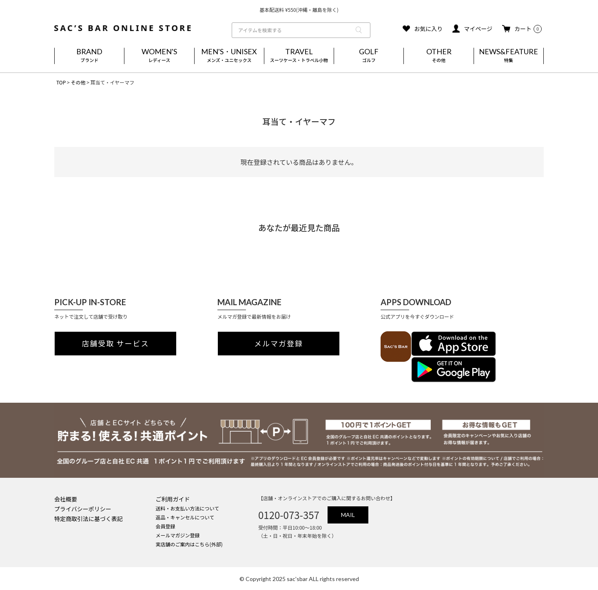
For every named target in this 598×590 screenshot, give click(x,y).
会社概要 (65, 499)
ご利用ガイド (173, 499)
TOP (61, 82)
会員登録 (165, 526)
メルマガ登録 (278, 343)
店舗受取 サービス (115, 343)
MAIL (348, 514)
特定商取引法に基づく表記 (88, 519)
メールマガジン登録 (178, 535)
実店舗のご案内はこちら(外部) (189, 544)
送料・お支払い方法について (187, 508)
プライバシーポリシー (82, 509)
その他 (78, 82)
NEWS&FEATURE (508, 56)
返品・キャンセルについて (185, 517)
